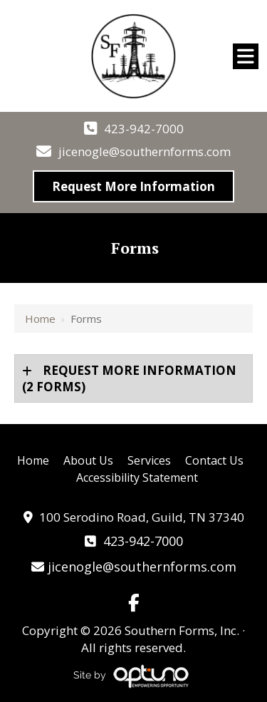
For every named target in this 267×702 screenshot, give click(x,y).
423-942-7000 (144, 128)
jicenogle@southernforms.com (144, 151)
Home (40, 318)
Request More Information (133, 186)
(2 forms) (129, 378)
